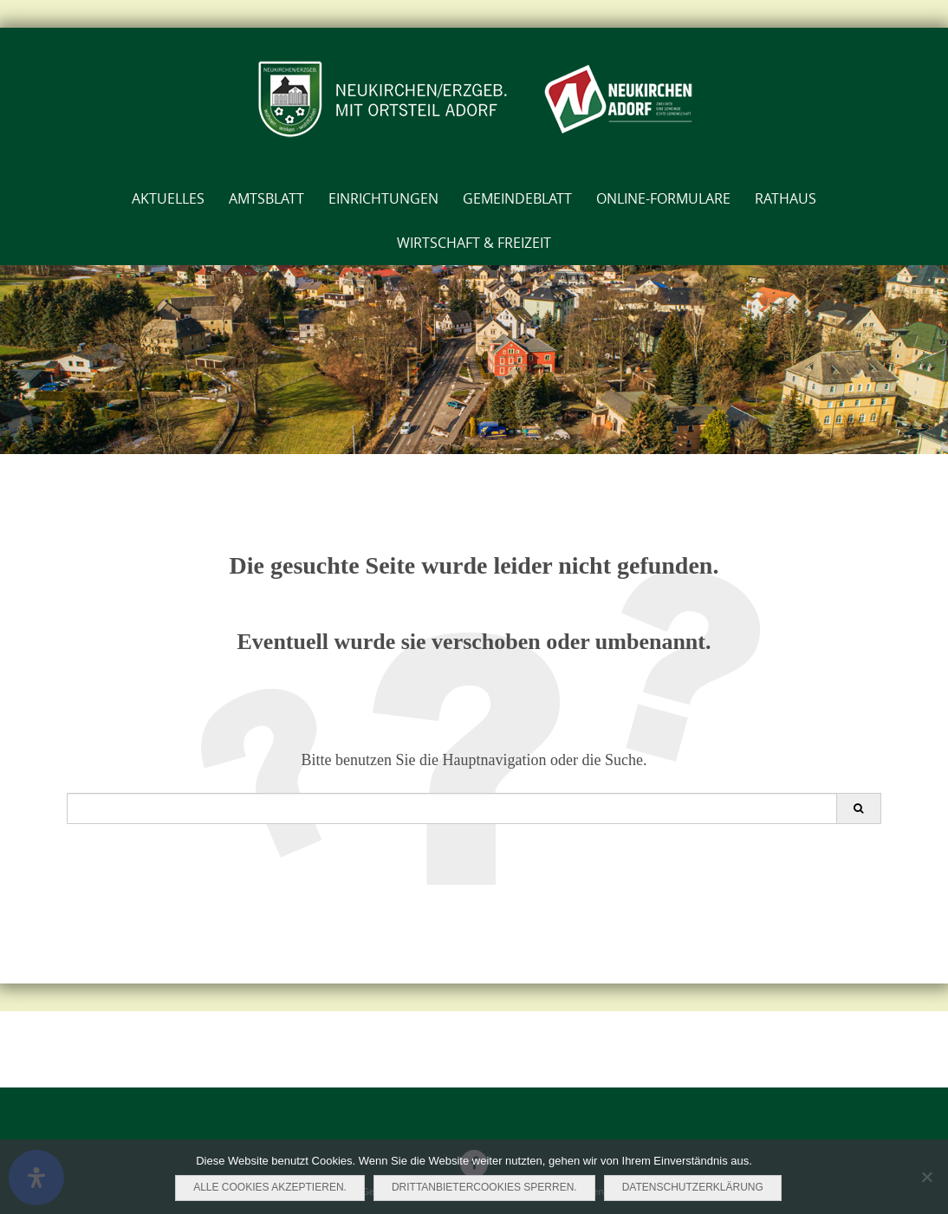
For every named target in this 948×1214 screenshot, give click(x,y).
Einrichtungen (383, 198)
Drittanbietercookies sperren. (484, 1187)
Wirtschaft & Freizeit (474, 242)
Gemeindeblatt (517, 198)
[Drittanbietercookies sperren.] (926, 1176)
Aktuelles (168, 198)
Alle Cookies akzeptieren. (270, 1187)
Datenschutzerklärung (692, 1187)
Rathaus (785, 198)
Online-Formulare (663, 198)
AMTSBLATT (266, 198)
